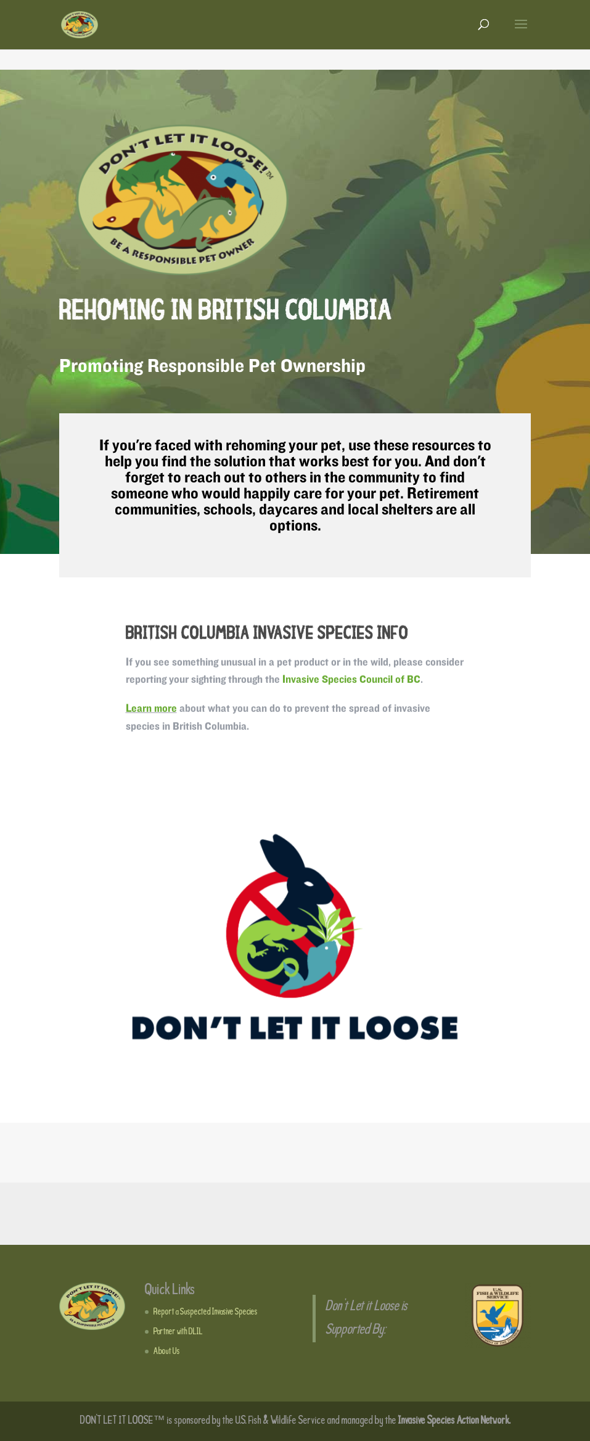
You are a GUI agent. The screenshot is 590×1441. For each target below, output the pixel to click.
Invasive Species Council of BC (351, 681)
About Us (167, 1351)
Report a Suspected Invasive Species (206, 1312)
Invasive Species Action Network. (454, 1421)
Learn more (151, 710)
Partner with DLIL (178, 1332)
